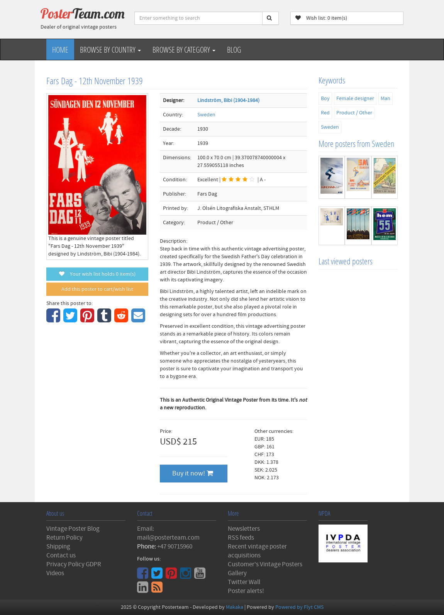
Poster (83, 13)
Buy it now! (192, 473)
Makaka (234, 607)
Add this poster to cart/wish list (97, 289)
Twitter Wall (244, 582)
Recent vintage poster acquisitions (257, 551)
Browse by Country (110, 49)
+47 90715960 (174, 546)
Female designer (355, 98)
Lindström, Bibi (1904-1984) (228, 100)
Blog (234, 49)
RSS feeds (241, 537)
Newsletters (244, 529)
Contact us (61, 555)
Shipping (58, 546)
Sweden (206, 114)
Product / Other (354, 112)
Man (385, 98)
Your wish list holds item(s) (97, 274)
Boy (325, 98)
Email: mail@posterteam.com (168, 533)
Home (60, 49)
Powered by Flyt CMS (299, 607)
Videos (55, 573)
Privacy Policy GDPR (73, 564)
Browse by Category (184, 49)
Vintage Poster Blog (73, 529)
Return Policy (64, 537)
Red (325, 112)
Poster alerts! (246, 591)
